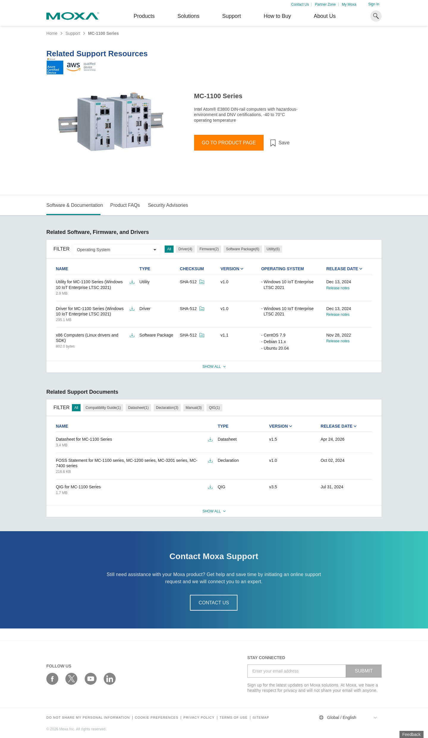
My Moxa (349, 4)
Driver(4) (185, 249)
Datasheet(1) (138, 408)
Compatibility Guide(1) (103, 408)
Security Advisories (168, 205)
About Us (325, 16)
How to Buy (277, 16)
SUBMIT (364, 670)
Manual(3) (194, 408)
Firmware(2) (209, 249)
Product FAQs (125, 205)
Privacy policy (199, 717)
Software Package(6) (242, 249)
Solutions (188, 16)
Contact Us (300, 4)
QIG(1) (214, 408)
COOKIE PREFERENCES (156, 717)
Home (51, 33)
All (169, 249)
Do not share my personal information (88, 717)
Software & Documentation (74, 205)
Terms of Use (234, 717)
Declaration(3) (167, 408)
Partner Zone (325, 4)
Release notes (338, 288)
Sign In (373, 4)
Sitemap (261, 717)
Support (231, 16)
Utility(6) (273, 249)
